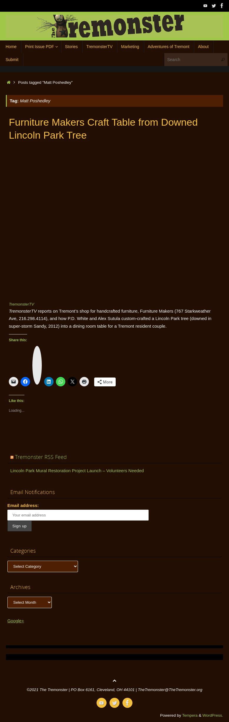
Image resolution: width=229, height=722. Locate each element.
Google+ (15, 620)
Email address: (23, 505)
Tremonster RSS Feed (41, 456)
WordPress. (213, 715)
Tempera (190, 715)
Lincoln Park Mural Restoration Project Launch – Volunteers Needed (77, 470)
